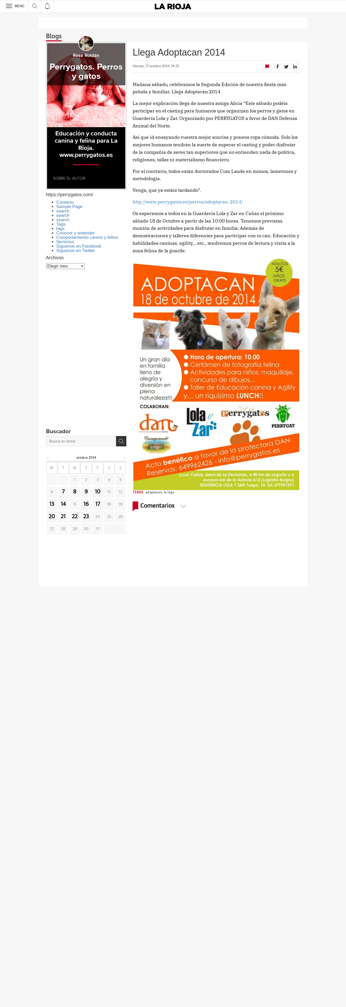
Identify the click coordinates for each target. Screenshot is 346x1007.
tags (60, 228)
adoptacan (153, 492)
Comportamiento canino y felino (87, 237)
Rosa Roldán (86, 55)
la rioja (169, 492)
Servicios (65, 241)
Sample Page (69, 206)
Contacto (65, 202)
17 (97, 504)
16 (86, 504)
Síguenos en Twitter (75, 250)
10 (98, 491)
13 (51, 504)
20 (52, 516)
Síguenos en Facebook (79, 246)
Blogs (54, 36)
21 (63, 516)
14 (63, 504)
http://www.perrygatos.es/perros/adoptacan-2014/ (188, 202)
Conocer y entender (75, 233)
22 (75, 516)
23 (86, 516)
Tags (61, 224)
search (63, 211)
